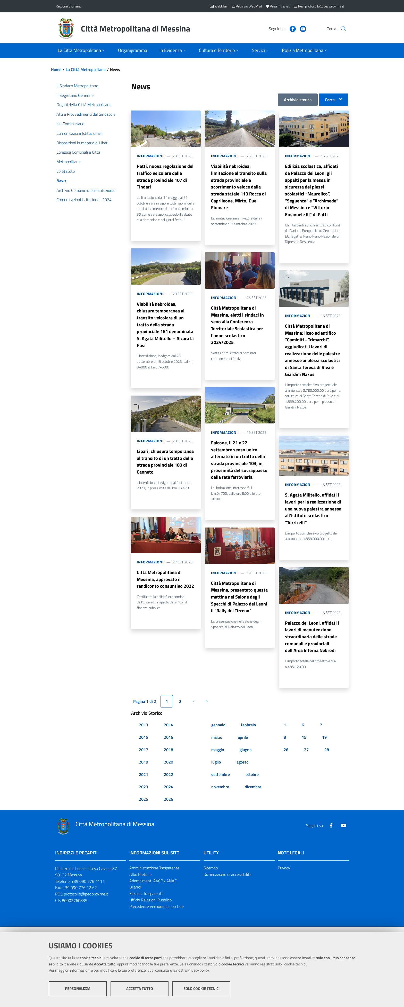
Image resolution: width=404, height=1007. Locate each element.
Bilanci (135, 896)
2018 (168, 758)
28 (326, 758)
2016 (168, 746)
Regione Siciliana (68, 6)
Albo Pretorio (140, 883)
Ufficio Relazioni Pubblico (150, 909)
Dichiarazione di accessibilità (227, 883)
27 (306, 758)
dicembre (253, 795)
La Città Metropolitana (86, 69)
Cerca (330, 100)
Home (56, 69)
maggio (217, 758)
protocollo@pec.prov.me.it (86, 903)
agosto (242, 771)
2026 (168, 808)
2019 (143, 771)
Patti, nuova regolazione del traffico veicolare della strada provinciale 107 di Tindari (165, 177)
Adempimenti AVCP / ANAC (153, 889)
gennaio (218, 733)
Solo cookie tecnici (201, 992)
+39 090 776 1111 (88, 890)
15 (304, 746)
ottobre (252, 783)
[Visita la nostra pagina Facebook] (286, 28)
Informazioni (150, 156)
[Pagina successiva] (193, 710)
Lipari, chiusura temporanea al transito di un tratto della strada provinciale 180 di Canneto (165, 466)
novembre (220, 795)
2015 (143, 746)
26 (286, 758)
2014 (168, 733)
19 (324, 746)
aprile (243, 746)
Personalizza (77, 992)
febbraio (248, 733)
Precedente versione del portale (156, 915)
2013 (143, 733)
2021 (143, 783)
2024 (168, 795)
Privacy (284, 877)
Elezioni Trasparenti (145, 902)
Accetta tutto (139, 992)
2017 (143, 758)
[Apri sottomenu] (82, 50)
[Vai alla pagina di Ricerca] (342, 28)
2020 (168, 771)
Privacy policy (198, 973)
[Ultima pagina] (207, 710)
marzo (216, 746)
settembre (220, 783)
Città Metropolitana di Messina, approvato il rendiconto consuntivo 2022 (165, 585)
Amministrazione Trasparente (154, 877)
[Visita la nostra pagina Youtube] (296, 28)
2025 (143, 808)
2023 (143, 795)
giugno (245, 758)
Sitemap (211, 877)
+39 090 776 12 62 (80, 896)
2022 (168, 783)
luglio (216, 771)
